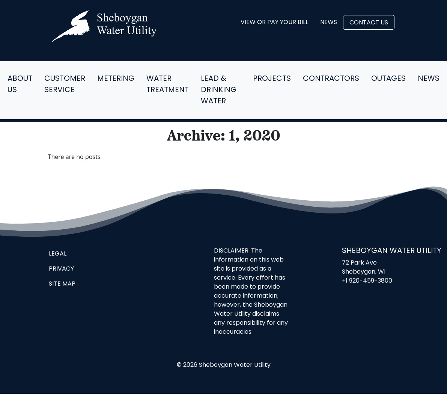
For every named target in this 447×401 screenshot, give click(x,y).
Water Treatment (167, 84)
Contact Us (368, 23)
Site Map (62, 284)
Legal (57, 254)
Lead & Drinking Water (218, 90)
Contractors (331, 79)
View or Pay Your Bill (274, 23)
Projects (272, 79)
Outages (388, 79)
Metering (115, 79)
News (328, 23)
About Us (20, 84)
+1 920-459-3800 (367, 281)
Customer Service (64, 84)
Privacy (61, 269)
